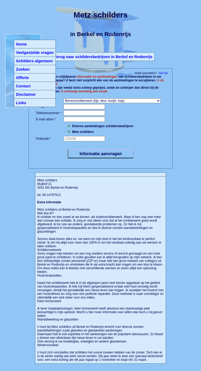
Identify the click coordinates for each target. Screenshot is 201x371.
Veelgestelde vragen (35, 52)
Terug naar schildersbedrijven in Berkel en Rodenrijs (103, 56)
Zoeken (23, 69)
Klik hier (163, 73)
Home (21, 44)
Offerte (22, 77)
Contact (23, 86)
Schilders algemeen (34, 61)
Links (21, 102)
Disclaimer (26, 94)
